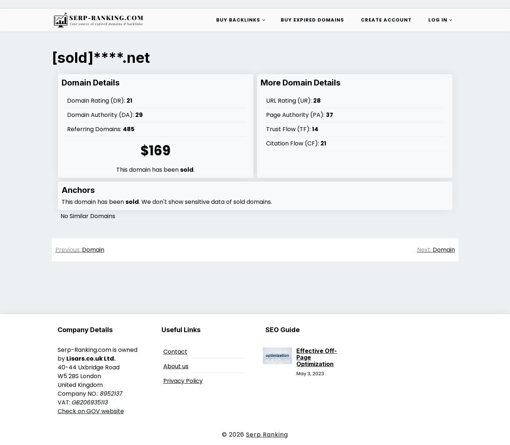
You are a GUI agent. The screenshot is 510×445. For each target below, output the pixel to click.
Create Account (386, 19)
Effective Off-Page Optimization (316, 357)
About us (175, 366)
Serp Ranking (267, 434)
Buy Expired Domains (312, 19)
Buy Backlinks (238, 19)
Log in (437, 19)
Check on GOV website (91, 411)
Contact (175, 351)
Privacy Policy (183, 381)
